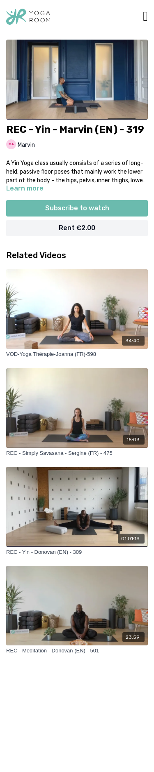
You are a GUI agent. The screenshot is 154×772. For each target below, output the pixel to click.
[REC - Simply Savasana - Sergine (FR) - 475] (77, 453)
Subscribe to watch (77, 208)
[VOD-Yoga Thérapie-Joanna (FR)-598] (77, 354)
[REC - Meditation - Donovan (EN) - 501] (77, 651)
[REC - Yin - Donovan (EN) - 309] (77, 552)
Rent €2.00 (77, 228)
